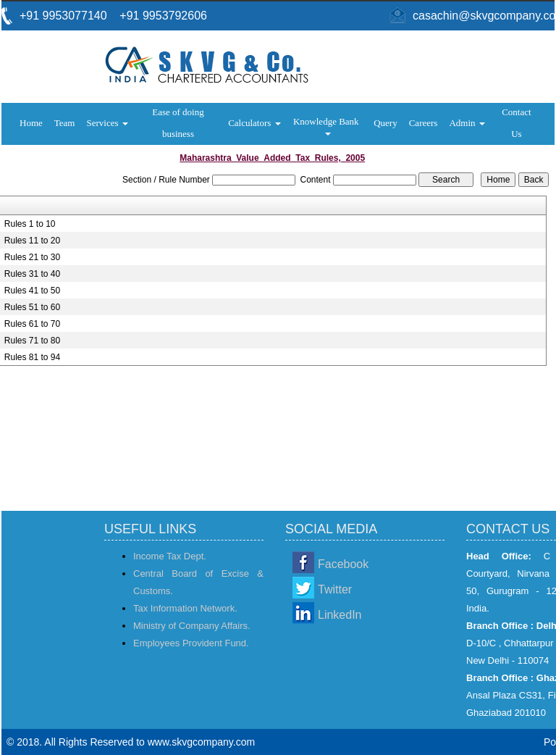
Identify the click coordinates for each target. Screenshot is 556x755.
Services (106, 122)
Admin (466, 122)
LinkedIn (340, 615)
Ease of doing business (177, 123)
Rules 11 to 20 (32, 240)
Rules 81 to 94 (32, 357)
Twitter (335, 589)
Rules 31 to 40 (32, 274)
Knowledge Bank (327, 125)
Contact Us (516, 123)
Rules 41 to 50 (32, 290)
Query (385, 122)
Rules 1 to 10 (30, 224)
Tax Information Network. (185, 608)
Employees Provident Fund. (191, 643)
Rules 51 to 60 (32, 307)
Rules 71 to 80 (32, 340)
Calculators (254, 122)
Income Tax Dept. (169, 556)
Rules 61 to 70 (32, 324)
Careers (423, 122)
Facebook (343, 564)
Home (31, 122)
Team (64, 122)
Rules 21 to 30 (32, 257)
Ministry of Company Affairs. (191, 625)
